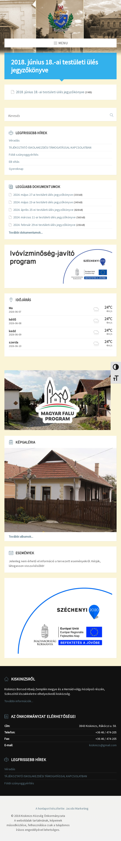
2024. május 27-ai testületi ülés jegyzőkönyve (43, 195)
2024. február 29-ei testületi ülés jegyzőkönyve (44, 225)
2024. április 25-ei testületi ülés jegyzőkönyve (43, 210)
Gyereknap (16, 169)
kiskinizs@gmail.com (103, 745)
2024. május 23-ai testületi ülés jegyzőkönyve (43, 202)
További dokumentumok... (26, 232)
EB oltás (14, 162)
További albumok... (21, 537)
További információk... (18, 701)
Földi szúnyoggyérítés (23, 155)
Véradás (14, 140)
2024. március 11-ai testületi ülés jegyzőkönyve (44, 217)
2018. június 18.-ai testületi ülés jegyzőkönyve (50, 92)
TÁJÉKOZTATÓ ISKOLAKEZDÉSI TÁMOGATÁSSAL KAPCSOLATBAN (50, 147)
